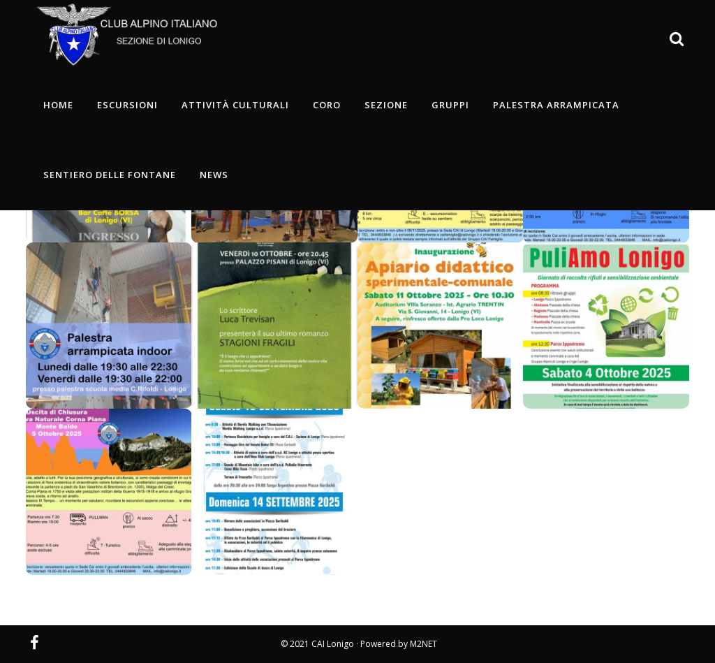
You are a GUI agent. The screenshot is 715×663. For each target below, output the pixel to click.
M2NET (423, 644)
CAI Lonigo (332, 644)
